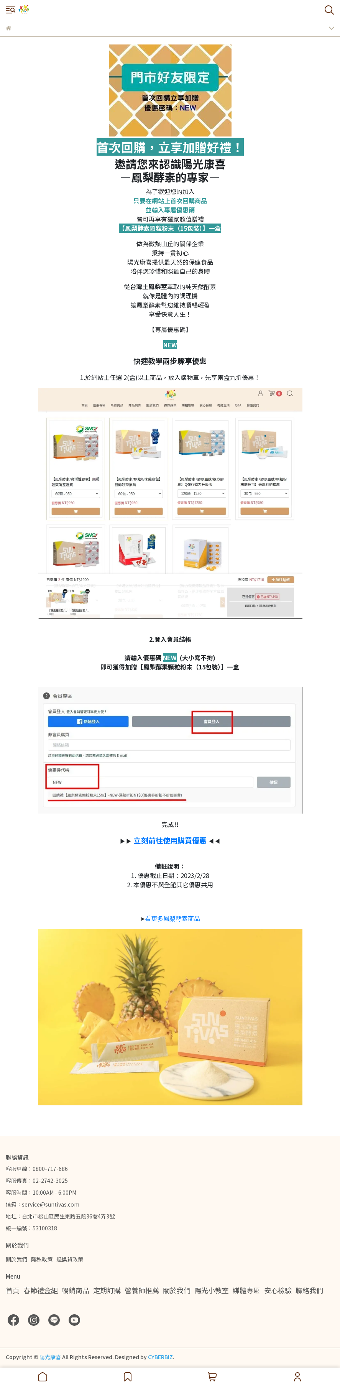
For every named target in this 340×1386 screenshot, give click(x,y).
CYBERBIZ (160, 1357)
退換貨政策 (69, 1259)
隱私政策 (42, 1259)
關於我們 (16, 1259)
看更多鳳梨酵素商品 (172, 918)
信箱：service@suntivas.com (42, 1204)
